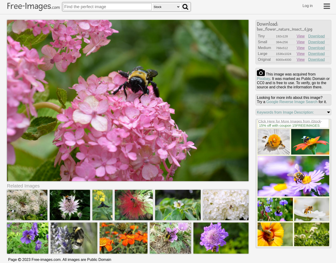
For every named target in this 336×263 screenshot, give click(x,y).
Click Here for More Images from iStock (289, 121)
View (300, 36)
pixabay (263, 79)
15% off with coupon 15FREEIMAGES (289, 125)
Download (316, 36)
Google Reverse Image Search (292, 102)
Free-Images (33, 6)
